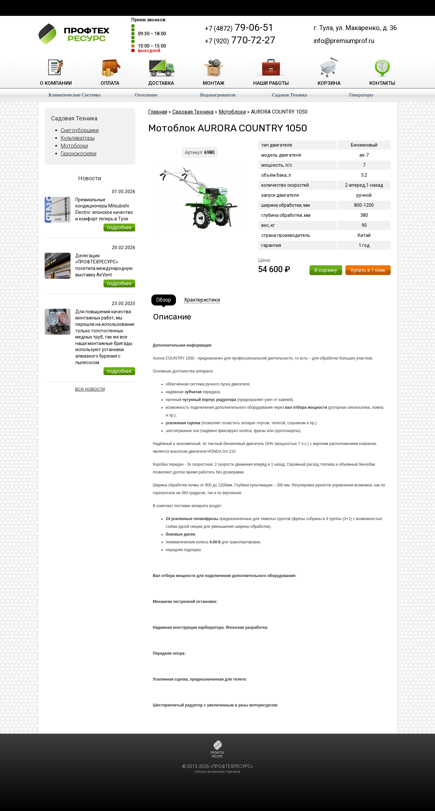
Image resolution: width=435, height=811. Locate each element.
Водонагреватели (217, 94)
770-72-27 (240, 40)
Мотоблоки (74, 146)
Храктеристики (202, 300)
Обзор (163, 300)
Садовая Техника (289, 94)
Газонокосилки (78, 153)
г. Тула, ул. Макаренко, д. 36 (355, 28)
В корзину (326, 270)
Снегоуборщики (80, 130)
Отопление (146, 94)
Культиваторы (77, 138)
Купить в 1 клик (368, 270)
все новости (90, 389)
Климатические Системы (74, 94)
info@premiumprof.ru (343, 41)
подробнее (119, 227)
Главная (157, 112)
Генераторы (361, 94)
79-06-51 (239, 27)
